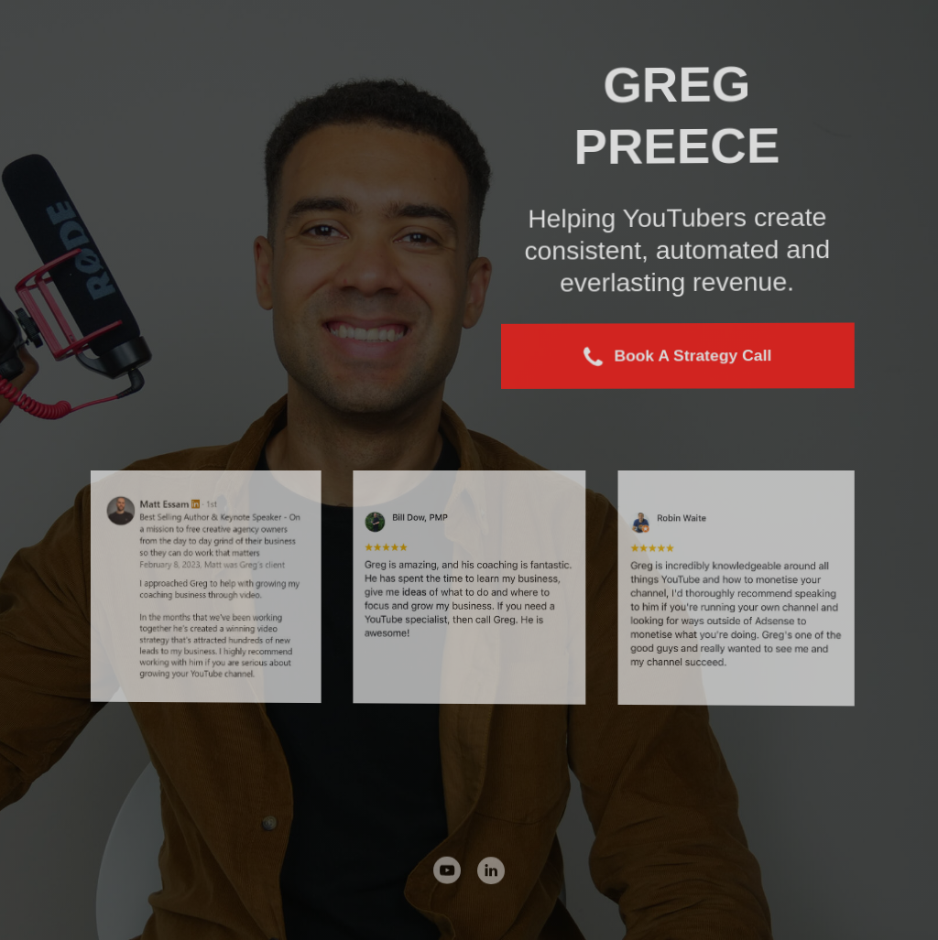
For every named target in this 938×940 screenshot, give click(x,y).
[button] (678, 356)
